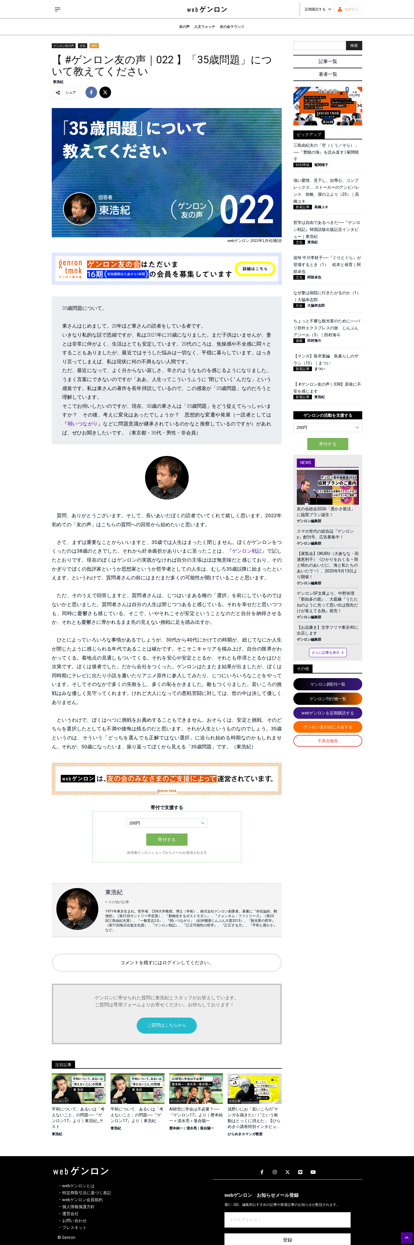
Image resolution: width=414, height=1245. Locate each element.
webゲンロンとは (78, 1185)
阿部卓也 (314, 277)
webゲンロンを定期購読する (327, 713)
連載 (299, 341)
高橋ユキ (321, 207)
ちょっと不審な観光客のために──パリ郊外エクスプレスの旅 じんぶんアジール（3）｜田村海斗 (326, 328)
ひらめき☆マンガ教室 (245, 1134)
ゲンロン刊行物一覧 (328, 698)
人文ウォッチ (204, 27)
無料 (94, 45)
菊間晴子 (321, 165)
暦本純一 (176, 1128)
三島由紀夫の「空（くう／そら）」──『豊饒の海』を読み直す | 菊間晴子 (326, 152)
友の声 (184, 27)
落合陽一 (207, 1128)
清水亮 (191, 1128)
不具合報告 (328, 741)
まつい (319, 369)
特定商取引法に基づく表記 (86, 1192)
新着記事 (303, 207)
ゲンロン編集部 (309, 521)
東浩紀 (58, 82)
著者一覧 (328, 74)
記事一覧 (328, 61)
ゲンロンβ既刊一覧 (327, 684)
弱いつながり (82, 424)
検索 (354, 45)
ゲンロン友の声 (63, 45)
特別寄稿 (303, 165)
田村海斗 (314, 341)
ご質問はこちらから (166, 1025)
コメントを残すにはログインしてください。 (166, 962)
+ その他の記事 (117, 902)
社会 (299, 305)
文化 (82, 45)
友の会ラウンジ (232, 27)
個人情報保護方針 (78, 1206)
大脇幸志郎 (316, 305)
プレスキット (74, 1227)
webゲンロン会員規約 (82, 1199)
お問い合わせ (74, 1220)
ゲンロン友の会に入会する (328, 727)
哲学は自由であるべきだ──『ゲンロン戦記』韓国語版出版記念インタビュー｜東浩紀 (326, 229)
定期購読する (318, 9)
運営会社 (70, 1213)
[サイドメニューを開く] (57, 9)
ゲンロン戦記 (247, 551)
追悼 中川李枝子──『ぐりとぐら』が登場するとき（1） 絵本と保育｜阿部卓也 (327, 264)
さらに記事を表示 (328, 653)
